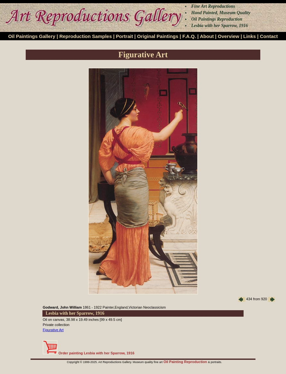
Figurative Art (53, 330)
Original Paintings (157, 36)
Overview (228, 36)
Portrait (124, 36)
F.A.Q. (189, 36)
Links (249, 36)
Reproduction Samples (85, 36)
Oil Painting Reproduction (186, 362)
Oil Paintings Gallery (31, 36)
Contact (269, 36)
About (207, 36)
